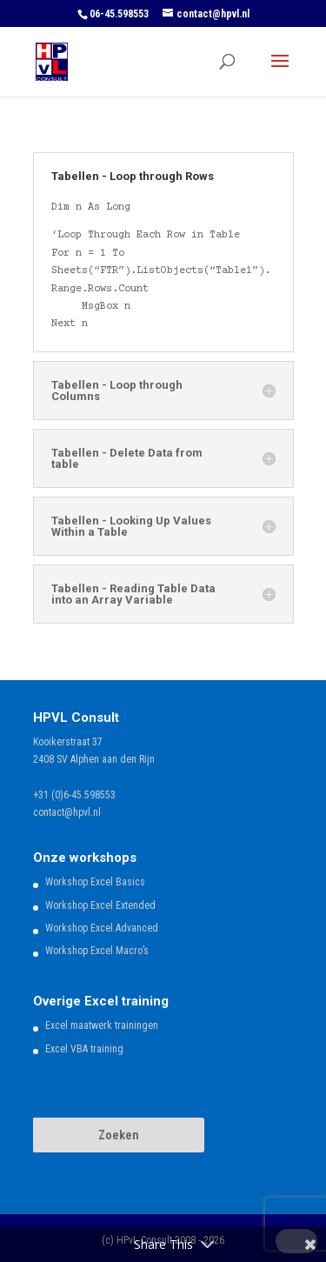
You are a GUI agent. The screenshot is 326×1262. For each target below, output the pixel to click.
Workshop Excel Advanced (101, 928)
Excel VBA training (84, 1049)
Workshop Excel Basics (95, 882)
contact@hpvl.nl (67, 812)
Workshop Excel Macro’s (97, 951)
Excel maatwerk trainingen (101, 1025)
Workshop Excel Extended (100, 905)
